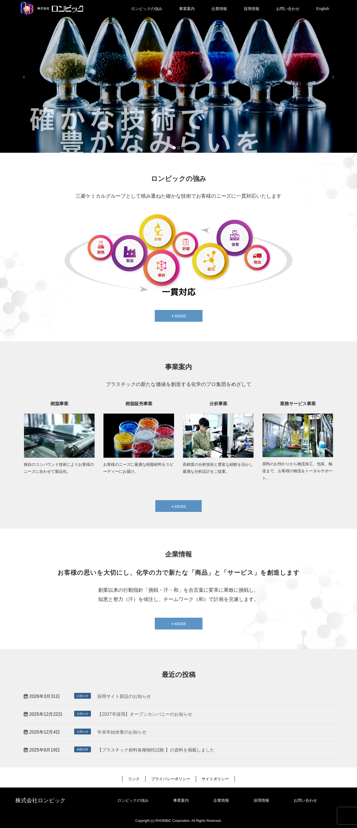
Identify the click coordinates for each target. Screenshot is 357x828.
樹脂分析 (82, 749)
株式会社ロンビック (40, 800)
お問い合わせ (305, 800)
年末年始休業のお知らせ (121, 732)
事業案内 (181, 800)
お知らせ (82, 695)
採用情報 (261, 800)
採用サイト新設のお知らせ (124, 696)
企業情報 (221, 800)
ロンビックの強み (133, 800)
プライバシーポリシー (170, 779)
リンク (134, 779)
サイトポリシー (215, 779)
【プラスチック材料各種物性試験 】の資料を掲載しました (155, 750)
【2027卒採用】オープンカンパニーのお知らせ (144, 714)
